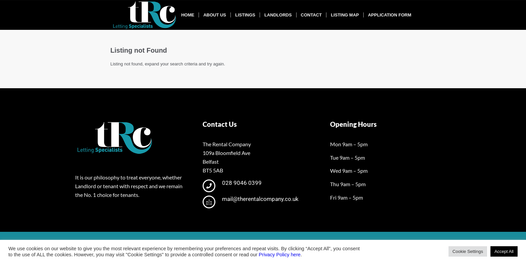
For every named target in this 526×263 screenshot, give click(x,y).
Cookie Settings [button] (468, 251)
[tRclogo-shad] (145, 15)
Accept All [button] (504, 251)
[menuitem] (188, 15)
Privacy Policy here (280, 254)
